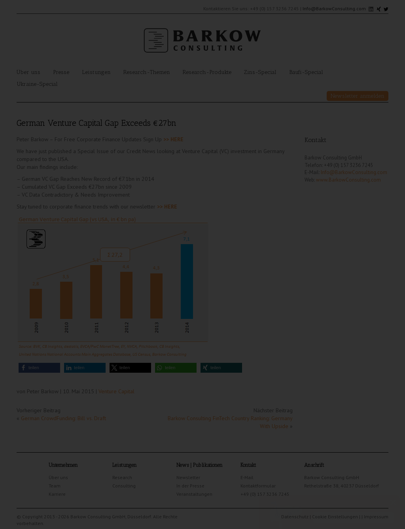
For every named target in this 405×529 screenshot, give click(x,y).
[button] (39, 368)
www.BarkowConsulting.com (348, 179)
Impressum (376, 517)
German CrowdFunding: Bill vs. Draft (63, 418)
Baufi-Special (306, 72)
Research (122, 477)
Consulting (124, 486)
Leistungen (96, 72)
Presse (61, 72)
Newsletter (188, 477)
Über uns (28, 72)
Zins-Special (260, 72)
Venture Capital (116, 391)
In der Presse (190, 486)
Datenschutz (294, 517)
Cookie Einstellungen (335, 517)
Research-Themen (146, 72)
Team (55, 486)
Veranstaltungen (194, 494)
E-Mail (247, 477)
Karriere (57, 494)
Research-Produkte (207, 72)
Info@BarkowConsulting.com (334, 8)
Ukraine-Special (37, 84)
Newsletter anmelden (357, 96)
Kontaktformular (258, 486)
